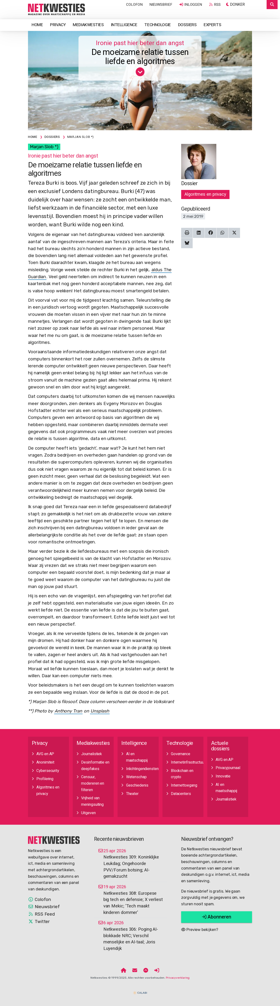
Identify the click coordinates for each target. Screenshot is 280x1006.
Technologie (157, 25)
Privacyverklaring (178, 977)
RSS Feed (41, 914)
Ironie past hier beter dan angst (140, 43)
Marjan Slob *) (44, 146)
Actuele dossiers (220, 746)
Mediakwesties (88, 25)
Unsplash (99, 711)
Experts (212, 25)
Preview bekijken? (199, 929)
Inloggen (190, 4)
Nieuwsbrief (160, 4)
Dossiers (187, 25)
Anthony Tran (68, 711)
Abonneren (216, 916)
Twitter (39, 921)
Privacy (58, 25)
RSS (215, 4)
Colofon (134, 4)
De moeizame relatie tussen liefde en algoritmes (140, 56)
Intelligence (124, 25)
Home (37, 25)
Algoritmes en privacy (205, 194)
